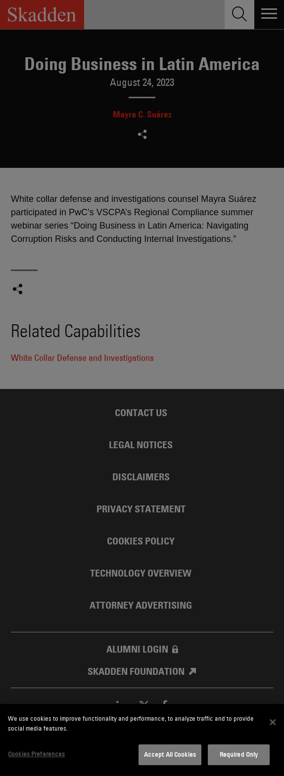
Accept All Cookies (170, 754)
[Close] (273, 722)
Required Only (239, 754)
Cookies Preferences (36, 754)
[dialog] (142, 740)
